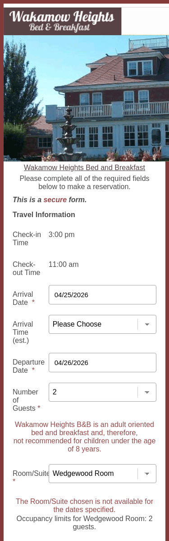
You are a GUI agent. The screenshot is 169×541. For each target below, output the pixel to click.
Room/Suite (31, 477)
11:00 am (64, 264)
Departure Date (29, 366)
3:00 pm (62, 234)
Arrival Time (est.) (23, 332)
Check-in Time (27, 239)
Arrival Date (24, 298)
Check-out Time (26, 268)
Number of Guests (26, 400)
